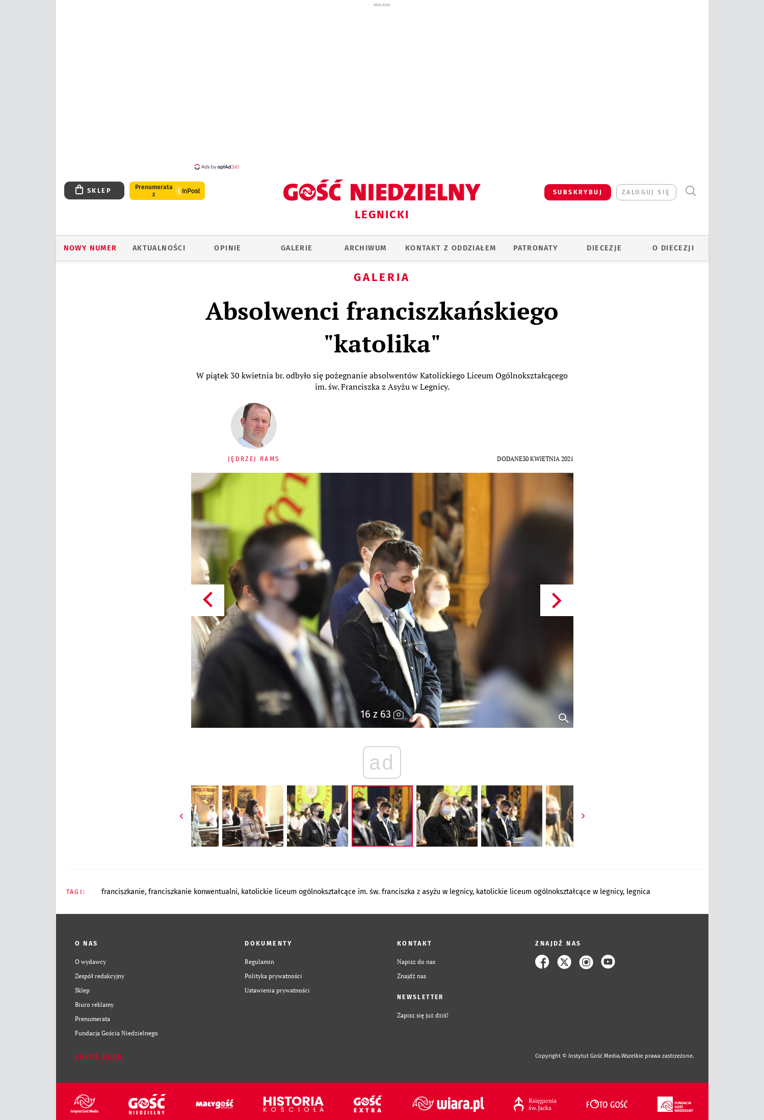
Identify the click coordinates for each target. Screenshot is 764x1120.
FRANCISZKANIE (123, 885)
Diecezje (604, 242)
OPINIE (227, 242)
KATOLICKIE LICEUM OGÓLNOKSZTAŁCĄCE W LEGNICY (549, 885)
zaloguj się (646, 186)
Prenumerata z (154, 185)
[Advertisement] (382, 86)
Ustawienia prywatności (277, 984)
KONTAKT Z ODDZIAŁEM (450, 242)
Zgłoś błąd (99, 1051)
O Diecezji (673, 242)
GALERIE (297, 242)
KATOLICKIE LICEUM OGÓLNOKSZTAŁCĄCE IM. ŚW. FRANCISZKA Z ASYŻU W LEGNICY (356, 885)
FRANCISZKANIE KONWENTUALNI (193, 885)
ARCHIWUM (365, 242)
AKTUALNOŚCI (159, 242)
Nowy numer (90, 242)
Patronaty (535, 242)
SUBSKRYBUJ (577, 186)
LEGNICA (638, 885)
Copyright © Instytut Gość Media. (578, 1050)
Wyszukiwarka (690, 185)
